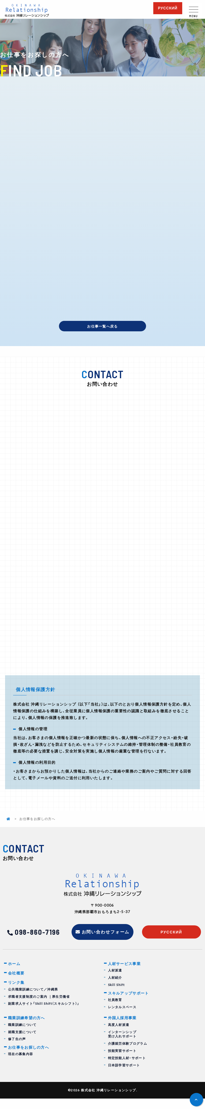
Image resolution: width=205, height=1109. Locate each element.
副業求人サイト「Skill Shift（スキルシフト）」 (44, 1014)
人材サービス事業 (125, 973)
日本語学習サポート (124, 1075)
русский (167, 8)
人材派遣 (115, 980)
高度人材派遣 (118, 1035)
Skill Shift (116, 994)
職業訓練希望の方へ (28, 1028)
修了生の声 (17, 1049)
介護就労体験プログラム (127, 1054)
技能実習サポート (122, 1061)
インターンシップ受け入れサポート (122, 1044)
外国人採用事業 (123, 1028)
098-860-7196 (37, 940)
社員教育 (115, 1010)
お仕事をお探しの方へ (30, 1058)
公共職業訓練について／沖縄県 (33, 999)
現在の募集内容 (20, 1065)
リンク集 (17, 993)
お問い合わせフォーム (105, 940)
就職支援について (22, 1042)
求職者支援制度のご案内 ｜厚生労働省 (39, 1007)
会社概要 (17, 983)
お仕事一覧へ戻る (102, 326)
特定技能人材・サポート (127, 1068)
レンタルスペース (122, 1017)
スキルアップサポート (130, 1003)
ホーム (14, 973)
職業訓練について (22, 1035)
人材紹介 (115, 987)
